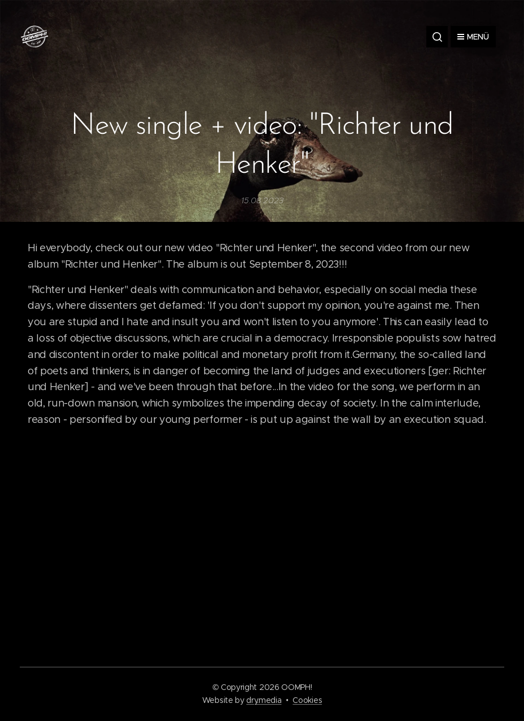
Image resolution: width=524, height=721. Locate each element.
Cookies (307, 700)
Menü (473, 37)
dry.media (263, 700)
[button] (437, 36)
